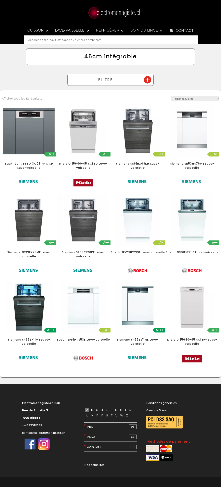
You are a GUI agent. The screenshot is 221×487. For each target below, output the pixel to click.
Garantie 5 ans (156, 410)
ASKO (112, 437)
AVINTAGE (112, 447)
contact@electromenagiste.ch (43, 433)
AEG (112, 427)
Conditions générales (161, 403)
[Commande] (195, 98)
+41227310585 (32, 425)
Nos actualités (94, 465)
